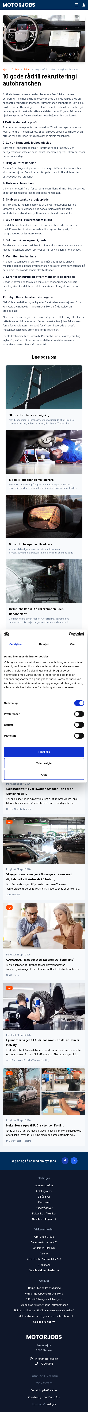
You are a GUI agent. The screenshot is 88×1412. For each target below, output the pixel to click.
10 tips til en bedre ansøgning (44, 1287)
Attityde (51, 1404)
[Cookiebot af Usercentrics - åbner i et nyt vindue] (68, 634)
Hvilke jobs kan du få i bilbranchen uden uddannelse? (44, 1310)
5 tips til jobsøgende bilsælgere (44, 1299)
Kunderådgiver (44, 1207)
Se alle (44, 1219)
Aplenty (44, 1253)
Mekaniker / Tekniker (44, 1213)
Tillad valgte (44, 763)
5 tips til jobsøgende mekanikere (44, 1293)
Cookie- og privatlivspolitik (44, 1397)
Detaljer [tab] (44, 644)
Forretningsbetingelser (44, 1390)
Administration (44, 1185)
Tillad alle (44, 751)
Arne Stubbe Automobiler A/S (44, 1259)
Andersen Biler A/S (44, 1247)
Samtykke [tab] (15, 644)
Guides (27, 69)
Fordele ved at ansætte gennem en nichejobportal (44, 1316)
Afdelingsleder (44, 1190)
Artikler (16, 69)
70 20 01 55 (46, 1363)
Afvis (44, 774)
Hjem (5, 69)
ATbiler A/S (44, 1264)
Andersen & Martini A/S (44, 1242)
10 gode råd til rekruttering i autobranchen (44, 1304)
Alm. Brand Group (44, 1236)
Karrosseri (44, 1202)
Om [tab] (72, 644)
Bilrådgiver (44, 1196)
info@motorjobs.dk (46, 1358)
